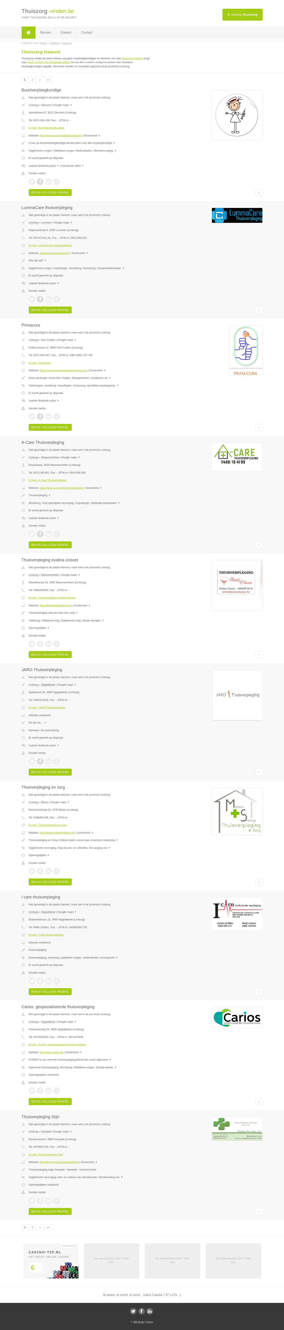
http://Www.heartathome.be (56, 605)
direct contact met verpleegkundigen (49, 62)
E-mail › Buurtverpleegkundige (46, 127)
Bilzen (44, 802)
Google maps (62, 105)
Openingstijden (39, 627)
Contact (86, 32)
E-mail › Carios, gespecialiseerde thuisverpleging (57, 1044)
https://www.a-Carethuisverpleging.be (61, 487)
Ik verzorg (243, 14)
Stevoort (46, 105)
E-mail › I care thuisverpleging (46, 934)
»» (48, 79)
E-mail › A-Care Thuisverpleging (47, 480)
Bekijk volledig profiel (50, 192)
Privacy (149, 1322)
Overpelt (46, 1131)
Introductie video (72, 165)
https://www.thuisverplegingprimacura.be (63, 370)
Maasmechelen (50, 457)
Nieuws (45, 32)
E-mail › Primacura (40, 362)
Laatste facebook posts (44, 165)
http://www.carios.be (51, 1052)
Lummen (46, 222)
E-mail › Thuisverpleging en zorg (48, 825)
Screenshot (92, 135)
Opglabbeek (48, 684)
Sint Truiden (48, 339)
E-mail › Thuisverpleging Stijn (46, 1154)
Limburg (33, 105)
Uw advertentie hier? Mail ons (111, 1260)
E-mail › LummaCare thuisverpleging (50, 245)
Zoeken (66, 32)
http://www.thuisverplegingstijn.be (59, 1162)
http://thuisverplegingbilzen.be (57, 832)
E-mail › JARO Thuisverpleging (47, 707)
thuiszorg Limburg (132, 58)
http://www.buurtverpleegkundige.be (61, 135)
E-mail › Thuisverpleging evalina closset (52, 597)
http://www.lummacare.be (54, 253)
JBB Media (138, 1322)
